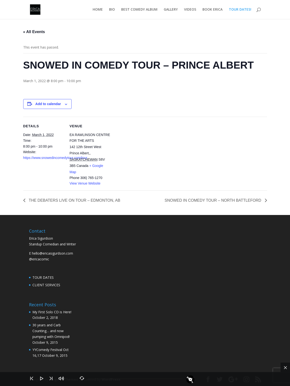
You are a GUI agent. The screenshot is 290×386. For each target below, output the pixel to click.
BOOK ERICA (212, 10)
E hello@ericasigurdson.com (51, 253)
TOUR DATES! (240, 10)
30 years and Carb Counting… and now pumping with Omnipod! (51, 331)
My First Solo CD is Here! (51, 312)
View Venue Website (85, 183)
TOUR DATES (43, 277)
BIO (112, 10)
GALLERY (171, 10)
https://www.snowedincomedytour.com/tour (55, 158)
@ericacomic (39, 259)
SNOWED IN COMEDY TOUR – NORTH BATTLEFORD (213, 200)
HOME (98, 10)
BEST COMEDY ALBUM (139, 10)
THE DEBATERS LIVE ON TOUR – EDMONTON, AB (74, 200)
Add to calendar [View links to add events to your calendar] (48, 104)
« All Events (34, 32)
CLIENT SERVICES (46, 285)
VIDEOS (190, 10)
